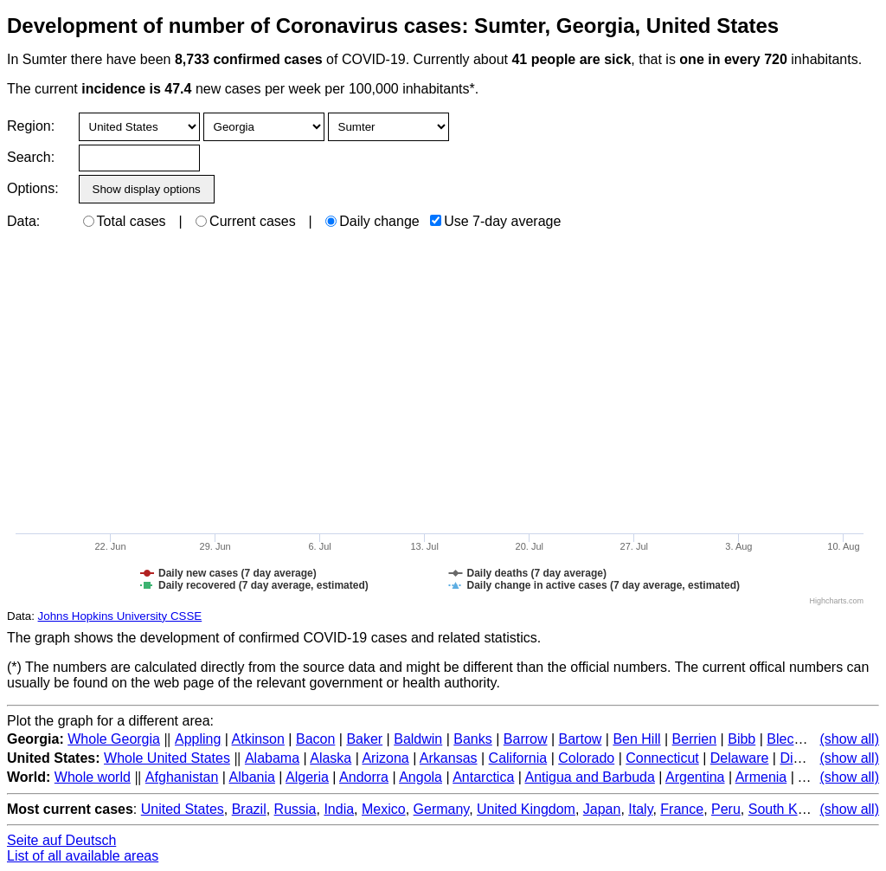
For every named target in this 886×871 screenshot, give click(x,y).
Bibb (741, 739)
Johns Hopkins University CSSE (120, 616)
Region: (31, 126)
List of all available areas (82, 855)
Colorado (586, 758)
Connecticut (662, 758)
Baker (364, 739)
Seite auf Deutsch (61, 840)
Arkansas (449, 758)
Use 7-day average (495, 221)
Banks (472, 739)
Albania (252, 777)
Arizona (385, 758)
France (681, 809)
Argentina (695, 777)
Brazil (249, 809)
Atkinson (258, 739)
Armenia (761, 777)
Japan (602, 809)
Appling (198, 739)
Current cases (246, 221)
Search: (31, 157)
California (518, 758)
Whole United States (167, 758)
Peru (726, 809)
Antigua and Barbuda (589, 777)
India (339, 809)
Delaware (739, 758)
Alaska (330, 758)
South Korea (786, 809)
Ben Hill (636, 739)
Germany (442, 809)
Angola (420, 777)
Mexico (384, 809)
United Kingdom (526, 809)
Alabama (272, 758)
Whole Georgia (113, 739)
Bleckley (793, 739)
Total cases (124, 221)
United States (182, 809)
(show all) (849, 739)
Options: (32, 188)
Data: (23, 221)
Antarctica (483, 777)
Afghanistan (182, 777)
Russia (295, 809)
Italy (640, 809)
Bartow (580, 739)
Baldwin (418, 739)
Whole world (93, 777)
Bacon (315, 739)
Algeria (307, 777)
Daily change (372, 221)
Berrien (694, 739)
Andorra (363, 777)
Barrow (526, 739)
